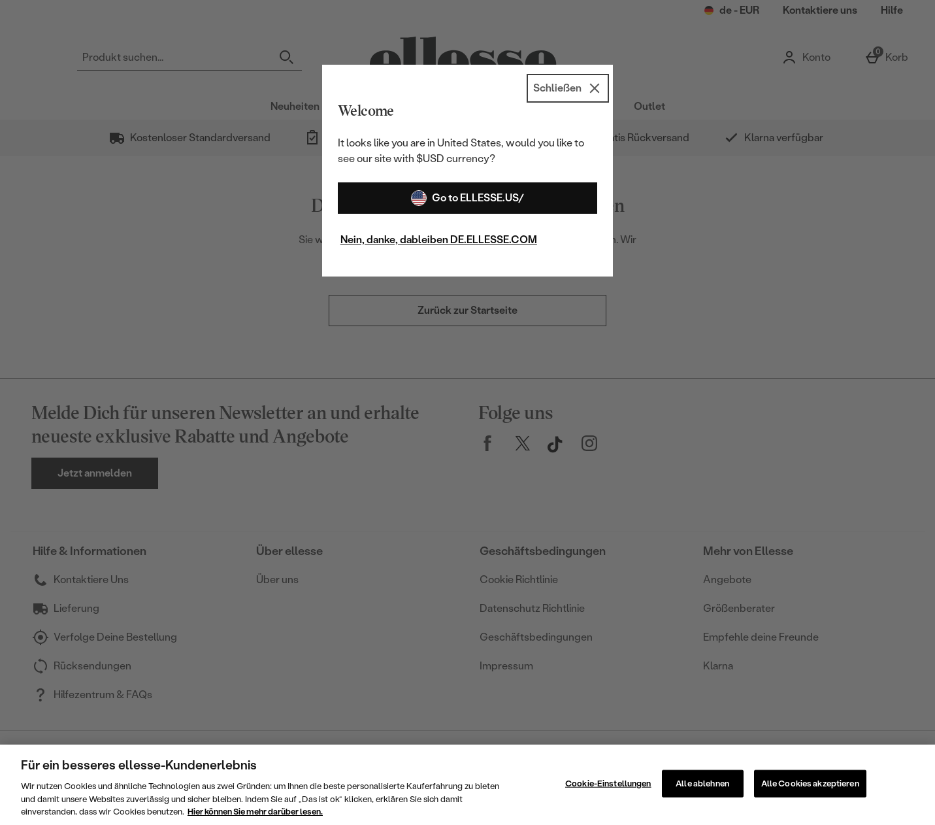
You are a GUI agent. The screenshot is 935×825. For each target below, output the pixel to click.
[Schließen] (568, 88)
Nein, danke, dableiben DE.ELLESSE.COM (438, 239)
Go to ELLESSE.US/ (467, 198)
